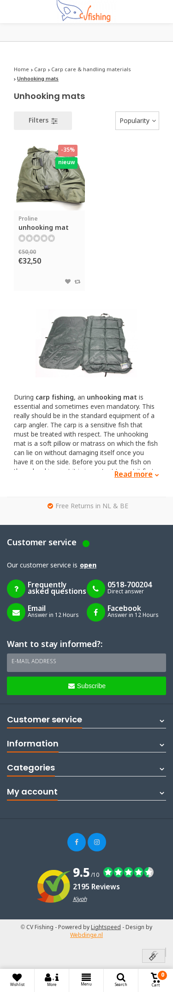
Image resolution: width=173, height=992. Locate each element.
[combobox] (137, 120)
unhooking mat (49, 223)
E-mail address (34, 661)
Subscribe (87, 686)
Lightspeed (106, 927)
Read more (136, 475)
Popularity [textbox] (134, 121)
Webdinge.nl (86, 935)
